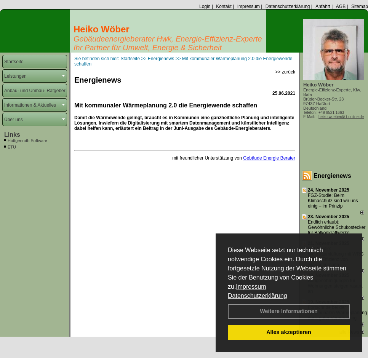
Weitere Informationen (289, 311)
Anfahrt (322, 6)
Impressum (251, 286)
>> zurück (285, 72)
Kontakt (224, 6)
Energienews (332, 176)
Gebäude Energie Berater (269, 158)
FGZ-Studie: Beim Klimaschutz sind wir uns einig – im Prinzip (333, 201)
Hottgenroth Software (27, 140)
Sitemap (359, 6)
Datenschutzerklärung (257, 295)
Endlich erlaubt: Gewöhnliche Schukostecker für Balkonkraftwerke (336, 227)
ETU (12, 147)
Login (204, 6)
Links (12, 134)
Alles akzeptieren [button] (288, 332)
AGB (341, 6)
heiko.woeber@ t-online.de (341, 117)
